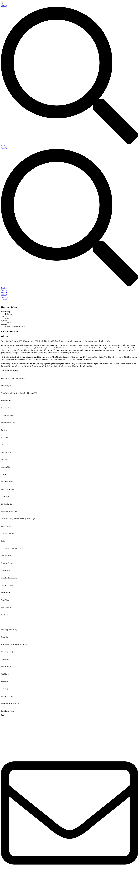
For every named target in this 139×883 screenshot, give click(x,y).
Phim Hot (4, 290)
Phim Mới (4, 297)
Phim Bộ (4, 295)
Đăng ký (4, 299)
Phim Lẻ (4, 292)
